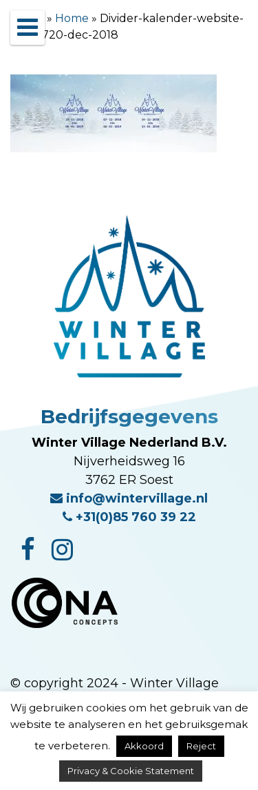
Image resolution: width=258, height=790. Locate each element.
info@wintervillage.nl (129, 498)
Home (72, 18)
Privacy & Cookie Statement (130, 770)
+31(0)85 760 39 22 (129, 517)
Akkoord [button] (144, 745)
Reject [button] (201, 745)
